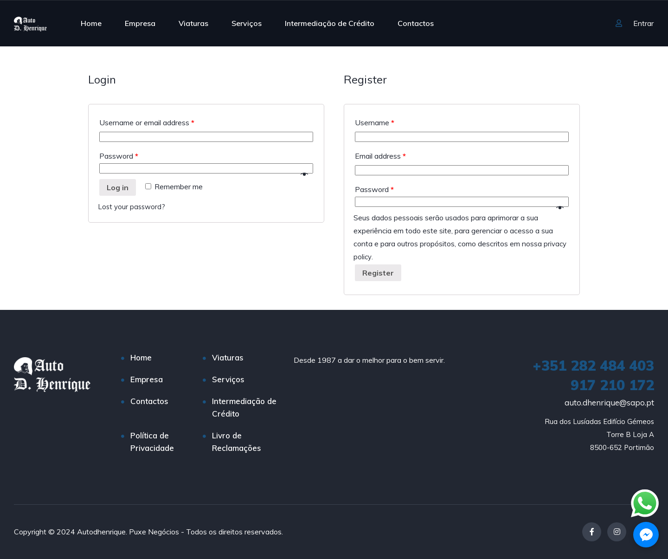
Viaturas (193, 23)
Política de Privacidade (152, 441)
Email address (380, 156)
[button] (646, 534)
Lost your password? (132, 206)
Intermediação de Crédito (329, 23)
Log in (117, 187)
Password (118, 156)
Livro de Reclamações (236, 441)
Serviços (246, 23)
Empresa (140, 23)
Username (374, 122)
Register (378, 272)
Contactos (416, 23)
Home (91, 23)
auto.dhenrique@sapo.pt (609, 402)
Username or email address (146, 122)
